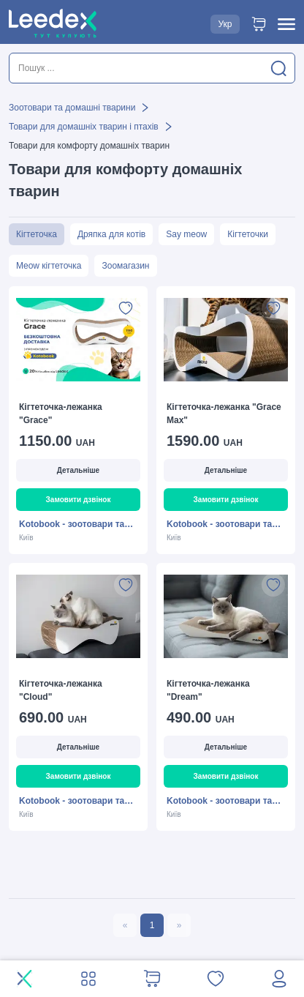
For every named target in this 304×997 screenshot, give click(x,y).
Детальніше (78, 470)
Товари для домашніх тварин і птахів (84, 127)
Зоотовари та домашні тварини (72, 107)
